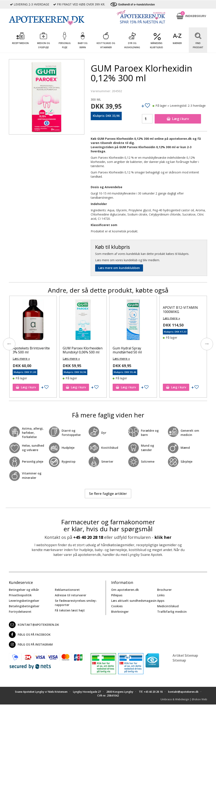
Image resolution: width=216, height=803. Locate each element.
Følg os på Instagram (31, 644)
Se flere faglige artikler (108, 493)
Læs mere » (20, 358)
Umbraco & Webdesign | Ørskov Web (184, 699)
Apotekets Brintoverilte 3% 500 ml (81, 350)
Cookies (117, 606)
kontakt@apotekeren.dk (34, 624)
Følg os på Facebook (30, 634)
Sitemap (179, 660)
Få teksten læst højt (70, 610)
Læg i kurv (178, 118)
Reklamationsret (67, 589)
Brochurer (164, 589)
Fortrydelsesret (20, 611)
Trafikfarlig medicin (172, 611)
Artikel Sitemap (185, 655)
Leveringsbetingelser (24, 600)
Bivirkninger (120, 611)
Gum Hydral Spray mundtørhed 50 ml (177, 350)
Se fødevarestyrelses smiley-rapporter (76, 602)
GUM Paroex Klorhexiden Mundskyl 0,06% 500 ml (133, 350)
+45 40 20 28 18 (88, 537)
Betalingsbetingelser (24, 606)
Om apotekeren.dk (125, 589)
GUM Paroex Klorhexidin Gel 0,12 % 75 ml (31, 350)
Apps (160, 600)
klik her (162, 537)
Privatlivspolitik (20, 595)
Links (161, 595)
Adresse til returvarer (70, 595)
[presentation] (9, 344)
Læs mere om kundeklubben (119, 268)
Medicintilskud (168, 606)
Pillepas (116, 595)
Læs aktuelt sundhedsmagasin (134, 600)
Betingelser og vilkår (24, 589)
